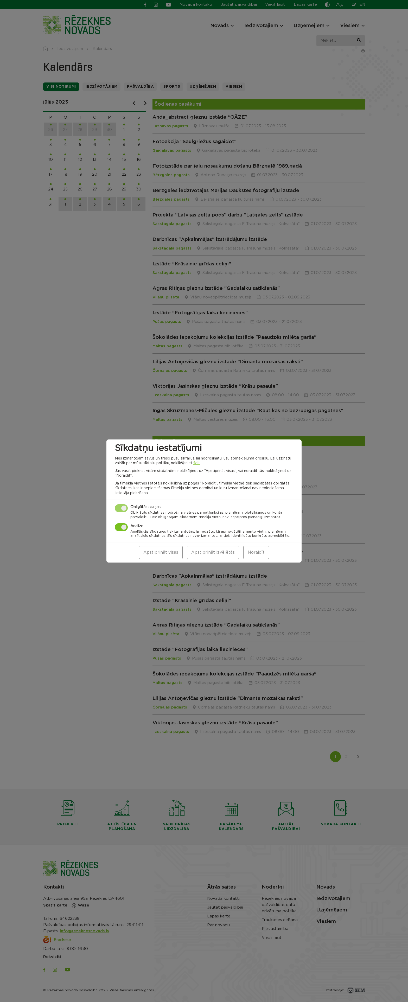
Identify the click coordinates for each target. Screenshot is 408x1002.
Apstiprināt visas (160, 552)
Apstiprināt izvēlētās (213, 552)
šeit (196, 463)
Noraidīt (256, 552)
